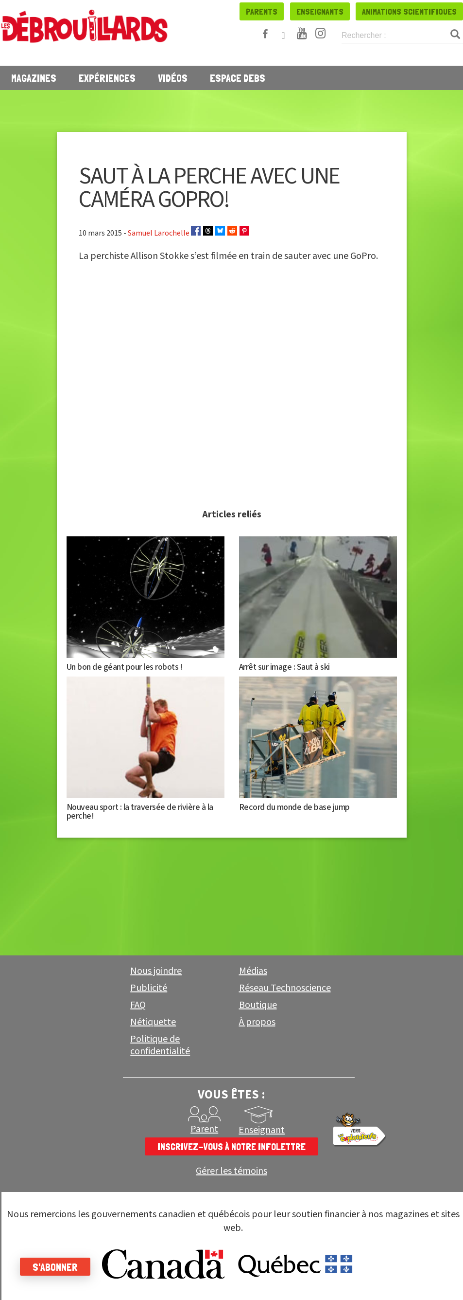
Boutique (258, 1005)
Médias (253, 971)
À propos (257, 1022)
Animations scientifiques (409, 11)
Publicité (148, 988)
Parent (204, 1129)
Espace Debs (237, 78)
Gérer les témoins (231, 1171)
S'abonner (59, 1267)
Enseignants (319, 11)
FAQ (138, 1005)
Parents (261, 11)
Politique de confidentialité (160, 1045)
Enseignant (262, 1130)
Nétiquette (153, 1022)
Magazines (33, 78)
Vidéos (173, 78)
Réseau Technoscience (285, 988)
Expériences (107, 78)
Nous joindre (156, 971)
